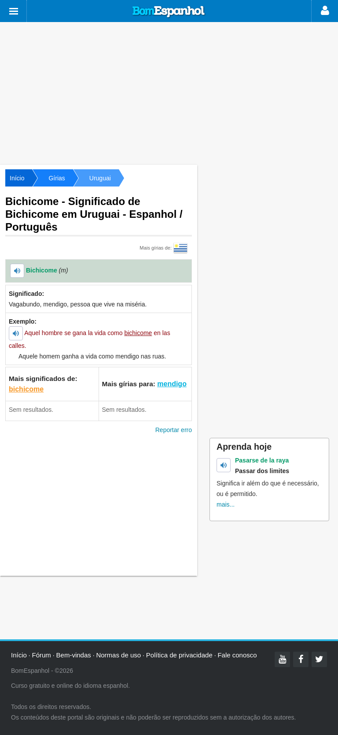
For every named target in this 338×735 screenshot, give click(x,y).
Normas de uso (118, 655)
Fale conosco (237, 655)
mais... (226, 504)
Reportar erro (173, 429)
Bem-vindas (73, 655)
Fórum (41, 655)
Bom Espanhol (169, 12)
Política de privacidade (179, 655)
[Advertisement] (169, 92)
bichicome (26, 389)
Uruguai (100, 178)
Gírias (56, 178)
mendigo (172, 384)
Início (17, 178)
